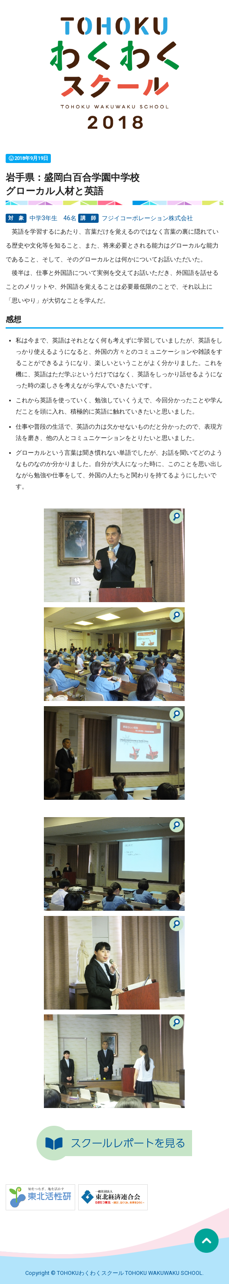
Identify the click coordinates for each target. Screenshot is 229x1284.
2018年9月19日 (28, 158)
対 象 (16, 218)
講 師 (88, 218)
